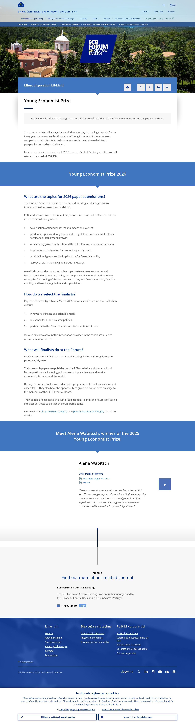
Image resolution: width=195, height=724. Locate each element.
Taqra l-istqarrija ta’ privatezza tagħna (77, 708)
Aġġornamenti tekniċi (92, 637)
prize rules (51, 411)
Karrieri (171, 11)
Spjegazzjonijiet (53, 641)
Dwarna (146, 11)
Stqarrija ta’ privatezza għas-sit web (132, 639)
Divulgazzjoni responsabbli (95, 641)
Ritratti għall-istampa (56, 646)
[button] (168, 5)
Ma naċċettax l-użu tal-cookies (137, 716)
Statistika (83, 18)
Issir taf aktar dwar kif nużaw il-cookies (120, 708)
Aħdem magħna (53, 637)
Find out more (69, 605)
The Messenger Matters (96, 478)
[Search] (149, 5)
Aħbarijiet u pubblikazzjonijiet (127, 18)
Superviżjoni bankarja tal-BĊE (160, 18)
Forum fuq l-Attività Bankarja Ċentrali (99, 24)
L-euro (95, 18)
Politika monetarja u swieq (32, 18)
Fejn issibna (51, 655)
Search (164, 5)
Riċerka (107, 18)
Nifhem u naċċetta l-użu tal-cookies (57, 716)
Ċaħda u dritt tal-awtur (92, 633)
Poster (86, 482)
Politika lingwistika (126, 653)
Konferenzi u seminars (69, 24)
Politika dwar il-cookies (129, 644)
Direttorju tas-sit (26, 662)
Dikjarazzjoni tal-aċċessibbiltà (132, 648)
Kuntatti (49, 650)
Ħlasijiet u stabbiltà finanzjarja (61, 18)
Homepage (22, 24)
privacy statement (83, 411)
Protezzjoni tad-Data (127, 633)
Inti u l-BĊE (158, 11)
